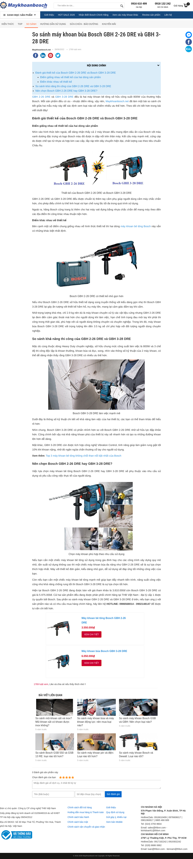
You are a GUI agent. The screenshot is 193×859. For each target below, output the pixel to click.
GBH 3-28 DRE (64, 97)
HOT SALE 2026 (66, 15)
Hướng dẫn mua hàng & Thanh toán (86, 812)
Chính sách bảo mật (78, 822)
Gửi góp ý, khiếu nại (116, 817)
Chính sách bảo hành (78, 817)
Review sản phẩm (151, 15)
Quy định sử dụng (115, 812)
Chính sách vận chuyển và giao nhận (86, 826)
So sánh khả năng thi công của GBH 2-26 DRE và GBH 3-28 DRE (73, 86)
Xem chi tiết (91, 634)
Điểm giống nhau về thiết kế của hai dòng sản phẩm (70, 77)
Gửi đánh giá (113, 794)
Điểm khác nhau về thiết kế (56, 81)
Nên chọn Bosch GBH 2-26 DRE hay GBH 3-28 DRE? (66, 90)
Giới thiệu (49, 15)
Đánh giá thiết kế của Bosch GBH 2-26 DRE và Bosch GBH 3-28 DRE (75, 72)
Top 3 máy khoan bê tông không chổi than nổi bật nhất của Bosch (83, 455)
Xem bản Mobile (114, 822)
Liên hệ (168, 15)
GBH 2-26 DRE (41, 97)
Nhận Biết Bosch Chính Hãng (94, 15)
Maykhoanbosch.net (41, 50)
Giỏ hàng (182, 5)
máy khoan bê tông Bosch (136, 226)
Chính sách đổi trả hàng (80, 807)
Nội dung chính (96, 65)
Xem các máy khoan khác (125, 15)
